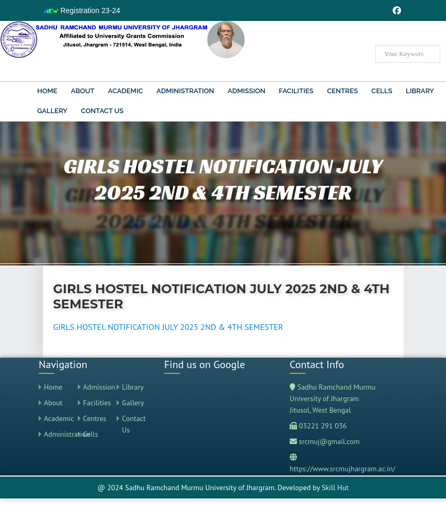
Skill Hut (335, 487)
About (82, 91)
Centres (342, 91)
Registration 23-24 (81, 10)
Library (420, 91)
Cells (381, 91)
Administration (185, 91)
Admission (246, 91)
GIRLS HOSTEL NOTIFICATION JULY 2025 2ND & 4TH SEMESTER (168, 327)
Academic (125, 91)
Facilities (296, 91)
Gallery (52, 111)
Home (47, 91)
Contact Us (102, 111)
